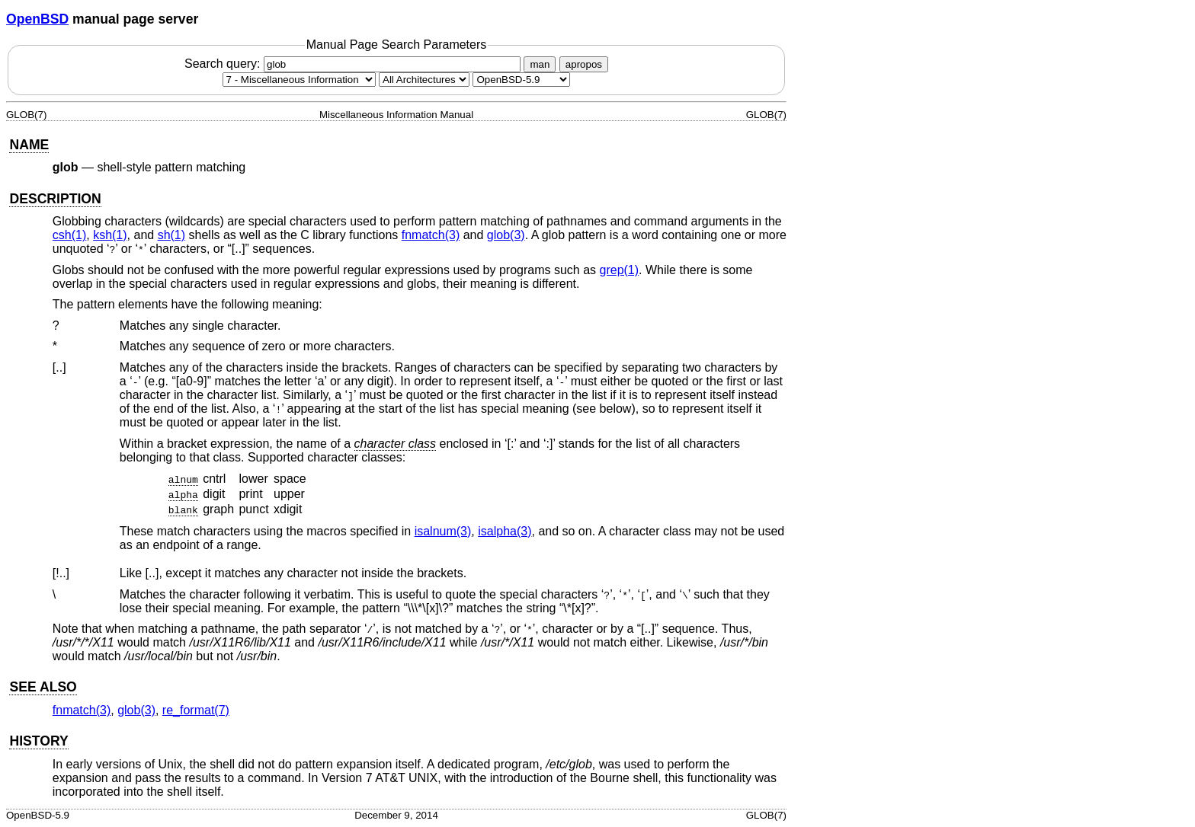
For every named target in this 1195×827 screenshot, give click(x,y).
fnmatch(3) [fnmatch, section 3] (431, 234)
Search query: (354, 63)
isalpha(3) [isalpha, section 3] (504, 531)
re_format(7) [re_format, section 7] (195, 710)
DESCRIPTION (55, 198)
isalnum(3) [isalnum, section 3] (443, 531)
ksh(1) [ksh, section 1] (110, 234)
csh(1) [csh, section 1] (69, 234)
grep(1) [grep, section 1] (619, 269)
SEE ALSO (42, 686)
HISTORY (38, 741)
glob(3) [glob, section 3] (506, 234)
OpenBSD (37, 19)
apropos (583, 64)
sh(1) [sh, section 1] (171, 234)
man (539, 64)
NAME (29, 144)
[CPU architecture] (424, 79)
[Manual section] (299, 79)
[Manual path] (521, 79)
